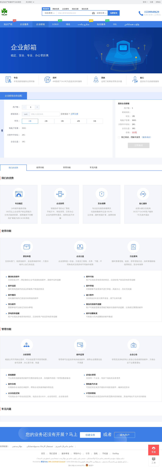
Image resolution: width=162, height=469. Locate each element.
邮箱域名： (15, 114)
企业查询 (65, 9)
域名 (68, 24)
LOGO (55, 24)
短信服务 (101, 24)
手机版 (105, 454)
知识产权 (8, 24)
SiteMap (115, 454)
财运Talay (44, 462)
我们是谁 (53, 454)
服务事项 (65, 454)
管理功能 (67, 167)
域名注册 (75, 9)
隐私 (96, 454)
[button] (24, 107)
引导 (88, 454)
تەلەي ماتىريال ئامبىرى (64, 446)
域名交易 (85, 9)
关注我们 (30, 2)
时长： (17, 121)
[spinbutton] (30, 107)
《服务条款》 (146, 137)
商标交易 (56, 9)
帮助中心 (77, 454)
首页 (43, 454)
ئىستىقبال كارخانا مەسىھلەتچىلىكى (40, 446)
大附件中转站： (13, 135)
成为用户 (124, 435)
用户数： (16, 107)
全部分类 (102, 13)
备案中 (90, 465)
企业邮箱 (40, 24)
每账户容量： (14, 128)
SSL (115, 24)
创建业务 (90, 435)
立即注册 (74, 114)
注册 (151, 2)
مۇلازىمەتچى (17, 446)
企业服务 (24, 24)
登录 (144, 2)
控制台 (158, 2)
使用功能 (40, 167)
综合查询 (50, 13)
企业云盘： (15, 142)
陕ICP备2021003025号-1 (76, 465)
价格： (128, 132)
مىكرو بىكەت (83, 24)
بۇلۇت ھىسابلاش (131, 24)
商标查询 (46, 9)
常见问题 (93, 167)
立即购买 (138, 145)
